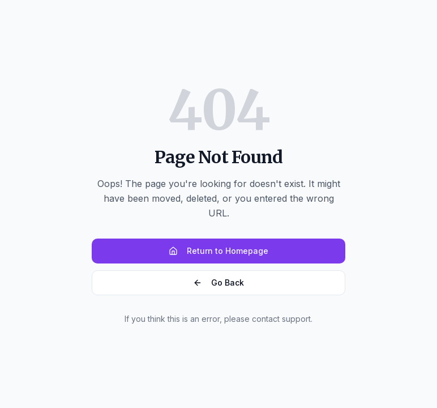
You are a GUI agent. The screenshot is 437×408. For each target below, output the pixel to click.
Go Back (218, 282)
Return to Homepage (218, 251)
